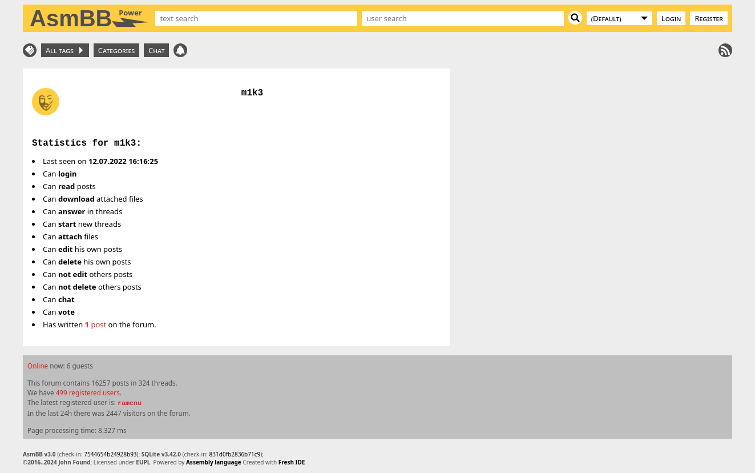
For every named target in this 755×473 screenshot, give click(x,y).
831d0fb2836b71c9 (235, 454)
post (96, 324)
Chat (156, 50)
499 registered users (88, 392)
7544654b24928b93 (110, 454)
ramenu (130, 403)
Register (709, 18)
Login (671, 18)
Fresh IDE (291, 462)
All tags (64, 50)
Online (37, 365)
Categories (116, 50)
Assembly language (213, 462)
